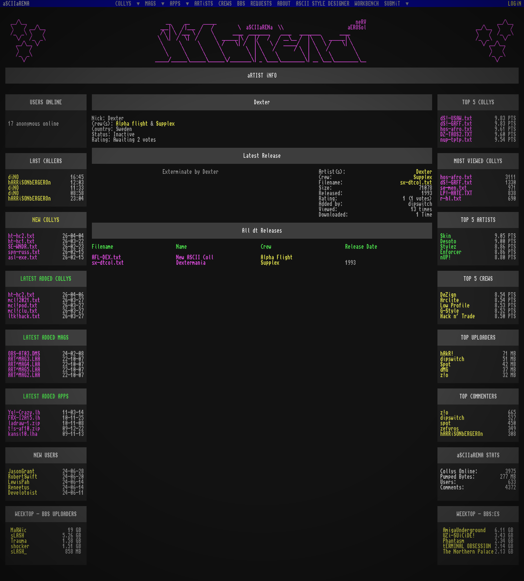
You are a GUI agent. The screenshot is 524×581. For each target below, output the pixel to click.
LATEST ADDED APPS (46, 396)
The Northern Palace (468, 551)
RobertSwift (22, 476)
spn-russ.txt (24, 252)
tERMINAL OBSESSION (467, 546)
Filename (102, 246)
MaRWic (19, 530)
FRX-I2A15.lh (24, 418)
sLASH (17, 535)
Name (181, 246)
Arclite (449, 300)
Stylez (448, 246)
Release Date (361, 246)
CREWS (225, 3)
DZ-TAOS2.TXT (456, 134)
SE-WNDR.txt (22, 246)
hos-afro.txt (456, 129)
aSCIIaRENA (16, 3)
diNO (13, 177)
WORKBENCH (367, 3)
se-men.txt (453, 188)
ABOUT (284, 3)
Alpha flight (132, 123)
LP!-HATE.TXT (456, 193)
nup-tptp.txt (456, 139)
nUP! (445, 257)
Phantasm (453, 541)
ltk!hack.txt (24, 316)
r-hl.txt (451, 198)
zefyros (449, 428)
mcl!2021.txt (24, 300)
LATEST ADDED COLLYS (45, 278)
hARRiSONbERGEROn (29, 182)
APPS (176, 3)
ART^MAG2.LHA (24, 375)
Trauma (19, 541)
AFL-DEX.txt (106, 257)
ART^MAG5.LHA (24, 369)
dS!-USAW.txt (456, 118)
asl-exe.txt (22, 257)
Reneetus (18, 487)
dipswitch (452, 359)
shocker (20, 546)
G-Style (449, 311)
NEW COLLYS (45, 220)
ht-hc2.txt (21, 236)
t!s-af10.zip (24, 428)
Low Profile (455, 305)
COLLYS (124, 3)
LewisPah (18, 482)
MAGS (151, 3)
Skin (445, 236)
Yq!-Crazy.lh (24, 412)
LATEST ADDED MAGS (46, 337)
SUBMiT (393, 3)
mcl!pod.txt (22, 305)
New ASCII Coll (195, 257)
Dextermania (191, 262)
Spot (445, 364)
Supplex (165, 123)
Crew (266, 246)
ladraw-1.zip (24, 423)
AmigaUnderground (464, 530)
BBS (241, 3)
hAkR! (446, 353)
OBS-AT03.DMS (24, 353)
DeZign (448, 295)
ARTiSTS (203, 3)
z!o (444, 375)
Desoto (448, 241)
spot (445, 423)
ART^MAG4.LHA (24, 364)
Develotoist (22, 492)
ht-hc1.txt (21, 241)
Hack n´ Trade (457, 316)
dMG (444, 369)
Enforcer (451, 252)
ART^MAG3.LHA (24, 359)
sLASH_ (19, 551)
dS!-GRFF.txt (456, 123)
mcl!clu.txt (22, 311)
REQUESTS (261, 3)
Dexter (424, 172)
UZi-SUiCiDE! (459, 535)
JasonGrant (21, 471)
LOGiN (514, 3)
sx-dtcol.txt (416, 182)
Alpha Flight (277, 257)
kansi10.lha (22, 434)
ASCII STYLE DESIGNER (323, 3)
